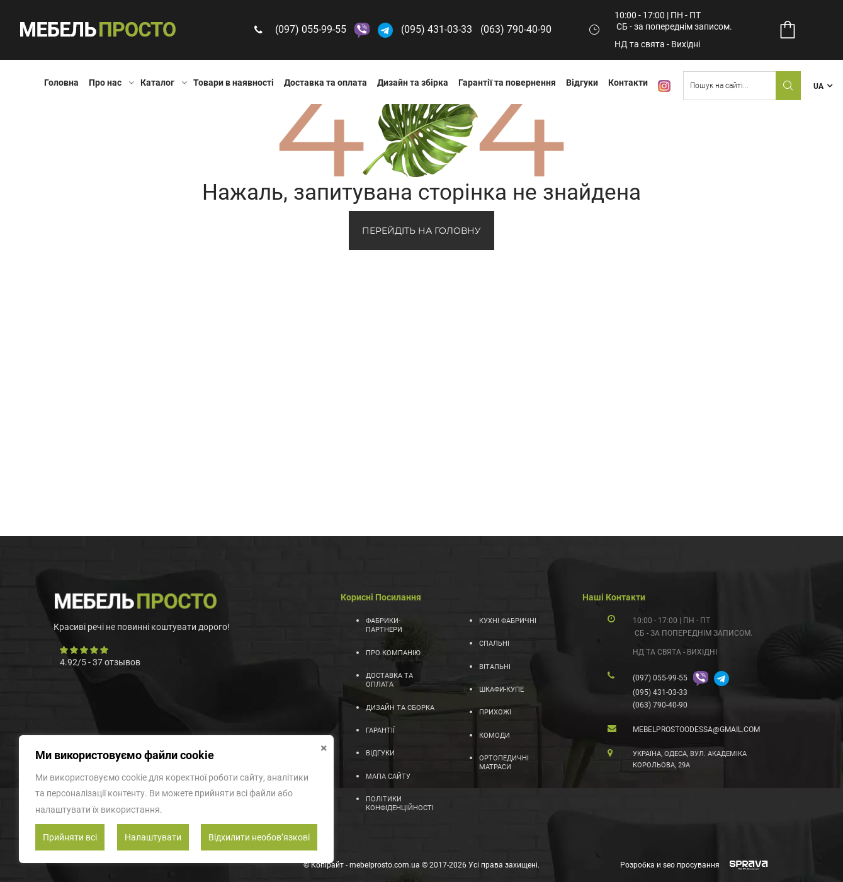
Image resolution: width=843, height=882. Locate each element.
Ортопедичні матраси (504, 762)
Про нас (105, 82)
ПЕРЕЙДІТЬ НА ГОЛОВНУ (421, 230)
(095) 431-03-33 (436, 29)
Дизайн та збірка (412, 82)
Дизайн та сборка (400, 708)
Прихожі (495, 712)
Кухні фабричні (507, 621)
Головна (61, 82)
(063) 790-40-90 (516, 29)
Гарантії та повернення (507, 82)
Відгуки (582, 82)
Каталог (157, 82)
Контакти (628, 82)
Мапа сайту (388, 776)
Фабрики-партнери (384, 625)
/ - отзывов (100, 662)
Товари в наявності (233, 82)
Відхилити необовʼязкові (259, 837)
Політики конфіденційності (400, 803)
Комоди (494, 735)
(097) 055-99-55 (310, 29)
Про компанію (393, 653)
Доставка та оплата (325, 82)
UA (818, 86)
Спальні (494, 643)
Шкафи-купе (501, 689)
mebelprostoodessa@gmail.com (696, 729)
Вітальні (495, 667)
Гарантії (380, 730)
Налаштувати (153, 837)
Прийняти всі (70, 837)
